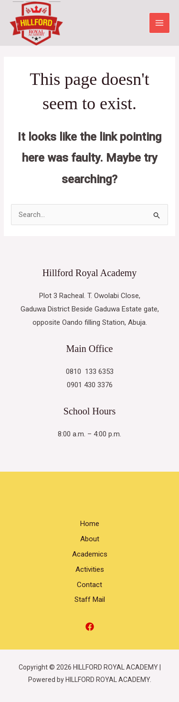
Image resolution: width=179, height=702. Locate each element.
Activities (89, 569)
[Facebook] (89, 626)
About (89, 539)
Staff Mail (89, 599)
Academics (89, 554)
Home (89, 523)
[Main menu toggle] (159, 23)
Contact (89, 584)
